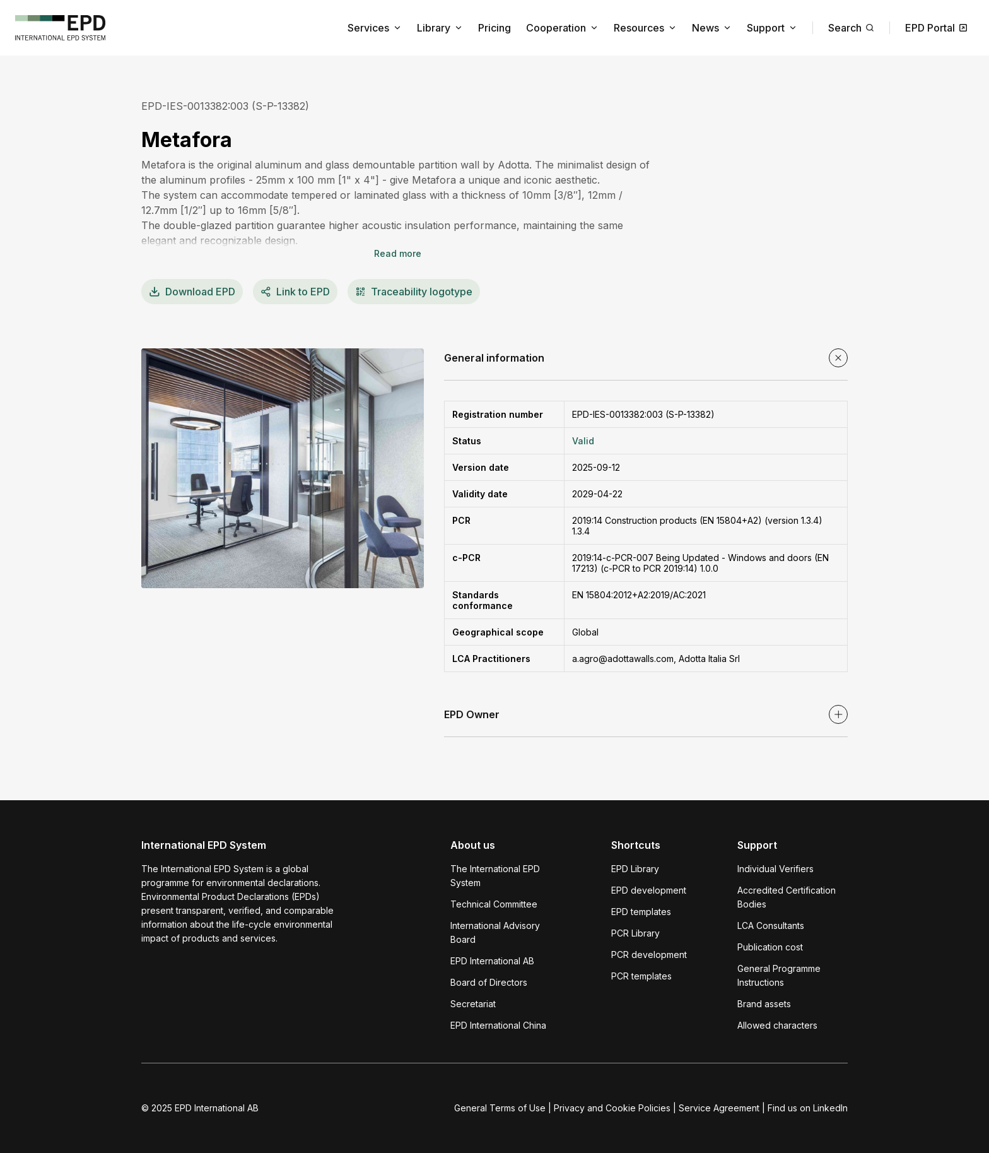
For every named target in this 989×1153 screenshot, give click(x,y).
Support (772, 27)
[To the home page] (60, 27)
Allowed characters (777, 1025)
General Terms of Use (500, 1108)
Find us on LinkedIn (808, 1108)
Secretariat (473, 1003)
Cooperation (562, 27)
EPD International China (498, 1025)
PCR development (649, 954)
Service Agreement (719, 1108)
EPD (192, 291)
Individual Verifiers (775, 868)
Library (440, 27)
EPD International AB (492, 960)
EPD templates (641, 911)
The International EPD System (495, 875)
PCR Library (635, 933)
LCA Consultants (770, 925)
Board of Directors (488, 982)
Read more (397, 253)
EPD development (648, 890)
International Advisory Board (495, 932)
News (712, 27)
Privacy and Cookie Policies (612, 1108)
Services (375, 27)
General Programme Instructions (779, 975)
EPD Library (635, 868)
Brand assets (764, 1003)
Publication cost (770, 947)
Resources (645, 27)
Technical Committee (493, 904)
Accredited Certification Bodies (786, 897)
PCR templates (641, 976)
